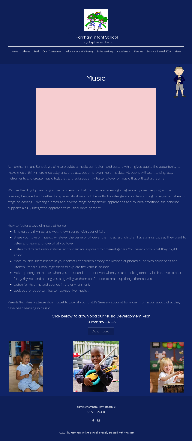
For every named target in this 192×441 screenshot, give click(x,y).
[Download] (101, 331)
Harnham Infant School (96, 37)
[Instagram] (99, 420)
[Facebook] (93, 420)
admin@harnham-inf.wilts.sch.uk (96, 406)
